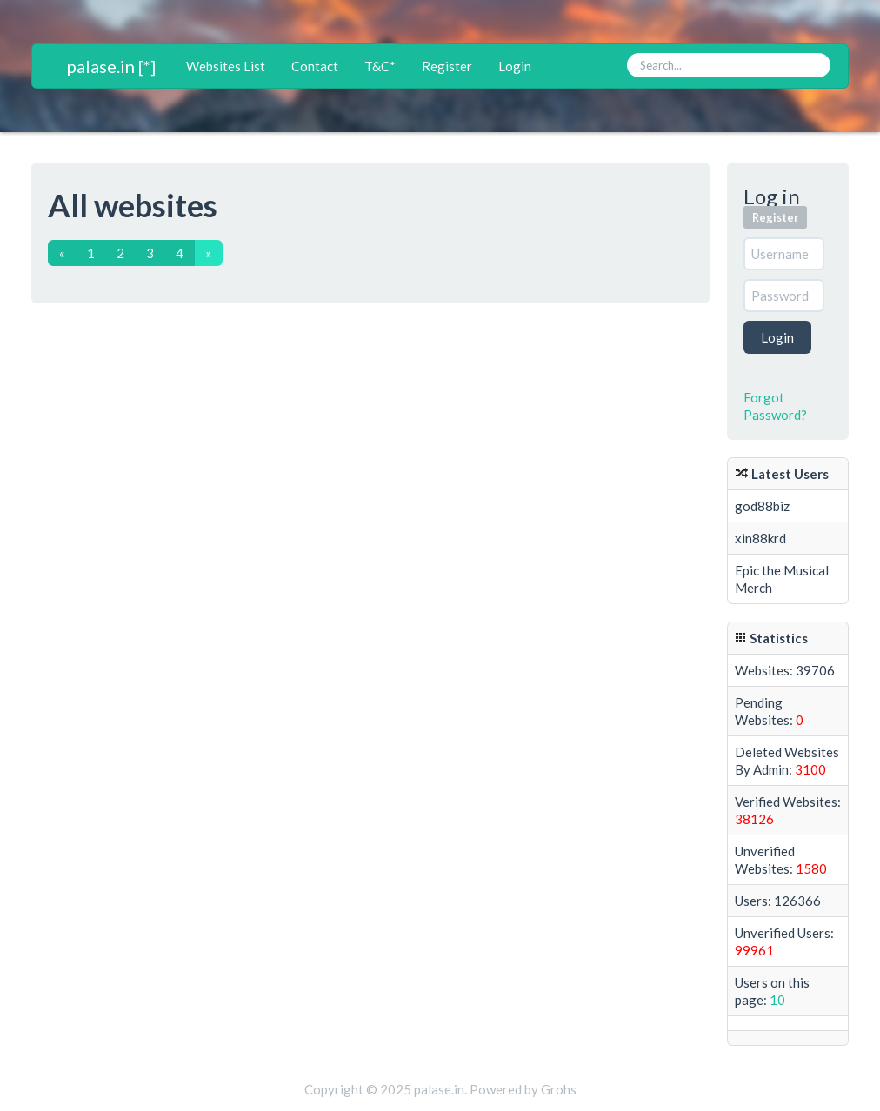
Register (447, 66)
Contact (314, 66)
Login (514, 66)
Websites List (225, 66)
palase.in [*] (111, 66)
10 (777, 1000)
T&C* (380, 66)
